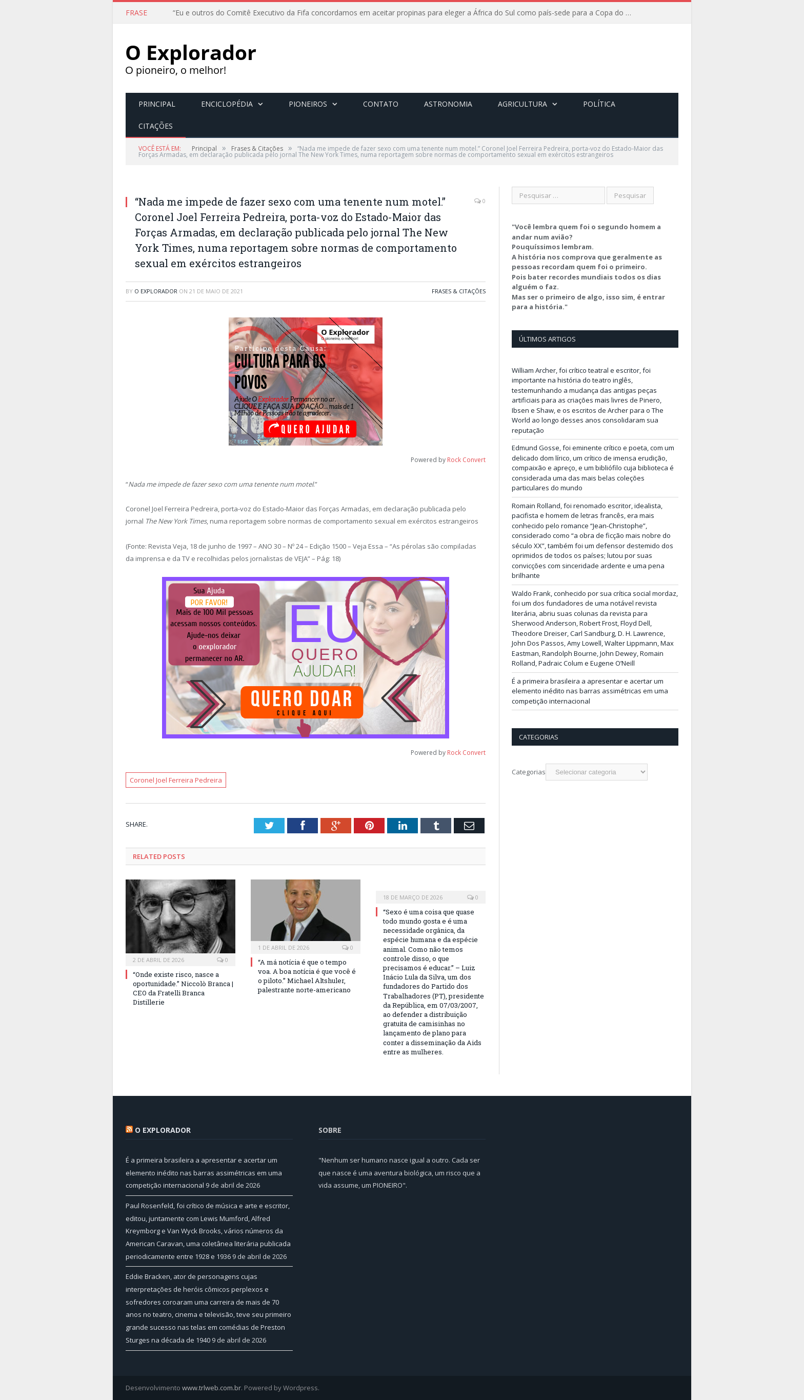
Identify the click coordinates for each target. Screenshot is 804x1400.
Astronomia (448, 104)
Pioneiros (308, 104)
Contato (380, 104)
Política (599, 104)
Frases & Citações (459, 291)
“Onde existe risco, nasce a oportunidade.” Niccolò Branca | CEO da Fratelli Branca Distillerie (183, 988)
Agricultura (522, 104)
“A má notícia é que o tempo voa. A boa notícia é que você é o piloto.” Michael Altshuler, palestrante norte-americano (307, 976)
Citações (155, 126)
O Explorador (155, 291)
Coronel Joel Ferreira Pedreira (176, 780)
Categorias (529, 771)
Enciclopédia (227, 104)
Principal (156, 104)
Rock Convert (466, 459)
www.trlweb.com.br (211, 1387)
